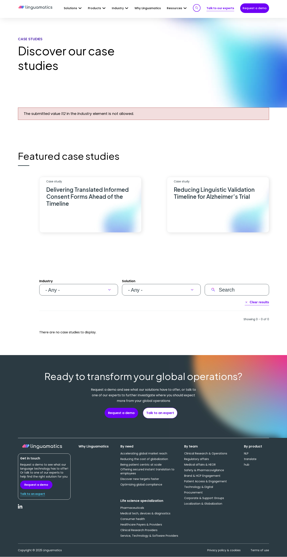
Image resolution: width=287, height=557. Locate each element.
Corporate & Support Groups (204, 498)
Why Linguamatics (148, 8)
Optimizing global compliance (141, 485)
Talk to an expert (160, 413)
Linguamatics (35, 7)
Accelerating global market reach (143, 453)
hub (246, 465)
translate (250, 459)
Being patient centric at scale (141, 465)
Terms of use (260, 550)
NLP (246, 453)
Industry (46, 281)
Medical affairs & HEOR (200, 465)
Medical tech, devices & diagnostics (145, 513)
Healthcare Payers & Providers (141, 525)
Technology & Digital (198, 487)
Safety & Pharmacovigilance (204, 470)
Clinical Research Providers (138, 530)
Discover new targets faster (139, 479)
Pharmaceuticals (132, 508)
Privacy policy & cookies (224, 550)
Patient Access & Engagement (205, 481)
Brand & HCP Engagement (202, 476)
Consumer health (132, 519)
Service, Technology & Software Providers (149, 536)
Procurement (193, 492)
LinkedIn (20, 508)
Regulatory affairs (196, 459)
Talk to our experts (220, 8)
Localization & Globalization (203, 504)
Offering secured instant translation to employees (147, 471)
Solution (128, 281)
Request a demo (255, 8)
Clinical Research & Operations (205, 453)
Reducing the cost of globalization (144, 459)
